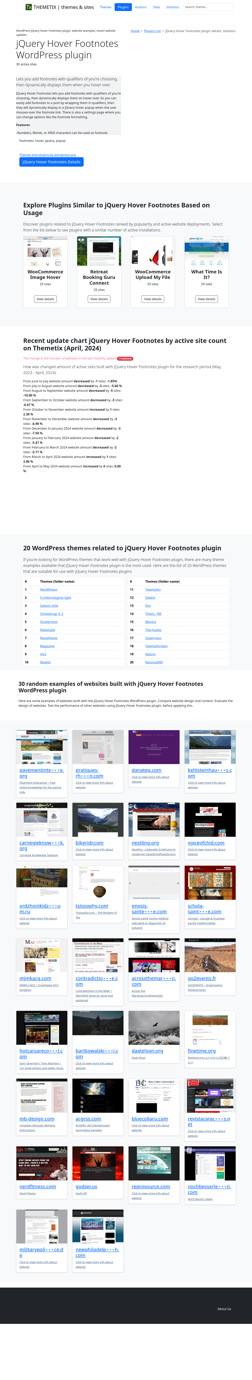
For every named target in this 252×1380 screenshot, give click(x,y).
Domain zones (223, 1352)
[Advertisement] (183, 68)
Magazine (47, 697)
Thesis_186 (153, 665)
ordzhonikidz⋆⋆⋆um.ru (39, 960)
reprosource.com (151, 1237)
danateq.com (146, 821)
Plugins (123, 7)
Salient (150, 649)
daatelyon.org (147, 1102)
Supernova (153, 689)
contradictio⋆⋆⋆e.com (97, 1032)
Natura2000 (154, 713)
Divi (148, 657)
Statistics (172, 7)
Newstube (47, 681)
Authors (141, 7)
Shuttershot (49, 673)
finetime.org (202, 1102)
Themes (105, 7)
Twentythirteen (156, 697)
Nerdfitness (48, 641)
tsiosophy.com (92, 957)
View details (45, 299)
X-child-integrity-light (55, 649)
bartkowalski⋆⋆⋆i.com (97, 1105)
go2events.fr (202, 1029)
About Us (224, 1360)
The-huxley (153, 681)
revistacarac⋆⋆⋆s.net (209, 1173)
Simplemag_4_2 (51, 665)
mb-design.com (37, 1170)
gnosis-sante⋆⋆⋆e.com (149, 960)
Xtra (43, 705)
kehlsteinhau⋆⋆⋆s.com (210, 824)
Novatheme (48, 689)
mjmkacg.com (35, 1029)
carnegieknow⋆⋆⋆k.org (41, 897)
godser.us (86, 1237)
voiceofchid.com (206, 894)
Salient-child (49, 657)
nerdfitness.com (37, 1237)
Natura (150, 705)
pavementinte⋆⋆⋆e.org (41, 824)
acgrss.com (88, 1170)
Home (135, 31)
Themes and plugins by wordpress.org (48, 155)
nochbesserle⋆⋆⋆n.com (209, 1240)
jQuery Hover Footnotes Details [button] (51, 161)
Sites (156, 7)
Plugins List (152, 31)
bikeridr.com (90, 894)
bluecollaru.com (150, 1170)
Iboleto (45, 713)
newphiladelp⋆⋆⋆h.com (97, 1303)
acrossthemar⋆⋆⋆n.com (154, 1032)
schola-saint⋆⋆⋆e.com (204, 960)
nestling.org (145, 894)
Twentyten (153, 641)
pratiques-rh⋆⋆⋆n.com (89, 824)
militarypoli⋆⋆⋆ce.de (41, 1303)
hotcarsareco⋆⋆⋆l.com (41, 1105)
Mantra (150, 673)
